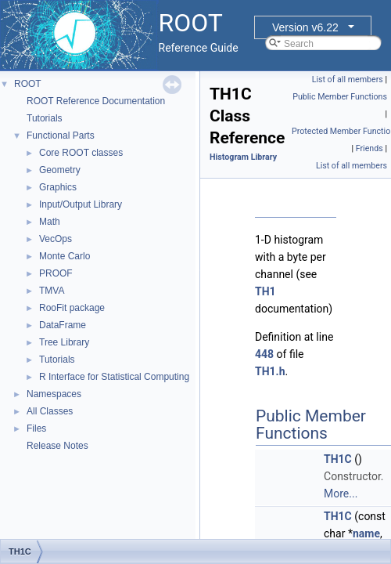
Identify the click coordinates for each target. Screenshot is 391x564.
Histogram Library (243, 157)
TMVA (51, 290)
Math (49, 221)
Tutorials (45, 118)
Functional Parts (61, 135)
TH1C (338, 459)
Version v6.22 (305, 27)
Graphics (58, 187)
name (366, 533)
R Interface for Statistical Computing (114, 376)
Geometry (60, 169)
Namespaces (54, 394)
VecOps (55, 238)
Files (36, 428)
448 (264, 354)
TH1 (265, 291)
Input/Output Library (80, 204)
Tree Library (64, 342)
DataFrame (62, 325)
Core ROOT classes (81, 152)
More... (340, 493)
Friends (369, 148)
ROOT (27, 83)
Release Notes (57, 445)
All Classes (50, 411)
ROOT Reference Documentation (96, 101)
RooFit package (72, 307)
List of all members (347, 79)
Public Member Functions (339, 97)
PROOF (56, 273)
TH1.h (270, 371)
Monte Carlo (64, 256)
